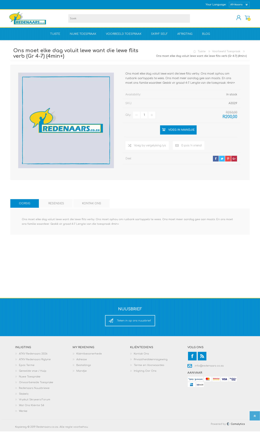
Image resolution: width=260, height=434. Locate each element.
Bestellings (83, 368)
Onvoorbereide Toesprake (36, 385)
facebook (216, 161)
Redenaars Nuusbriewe (34, 390)
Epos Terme (26, 368)
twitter (222, 161)
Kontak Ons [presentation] (91, 206)
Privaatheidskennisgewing (151, 362)
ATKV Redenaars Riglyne (35, 362)
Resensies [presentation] (56, 206)
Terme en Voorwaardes (149, 368)
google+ (234, 161)
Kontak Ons (141, 356)
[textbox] (129, 19)
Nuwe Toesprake (29, 379)
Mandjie (245, 19)
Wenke (23, 413)
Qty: (128, 117)
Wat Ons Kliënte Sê (31, 408)
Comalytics (235, 426)
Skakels (24, 396)
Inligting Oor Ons (145, 373)
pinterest (228, 161)
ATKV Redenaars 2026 (33, 356)
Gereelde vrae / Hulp (32, 373)
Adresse (81, 362)
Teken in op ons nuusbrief (134, 323)
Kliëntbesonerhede (89, 356)
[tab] (24, 206)
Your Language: (216, 4)
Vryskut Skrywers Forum (34, 402)
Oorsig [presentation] (24, 206)
